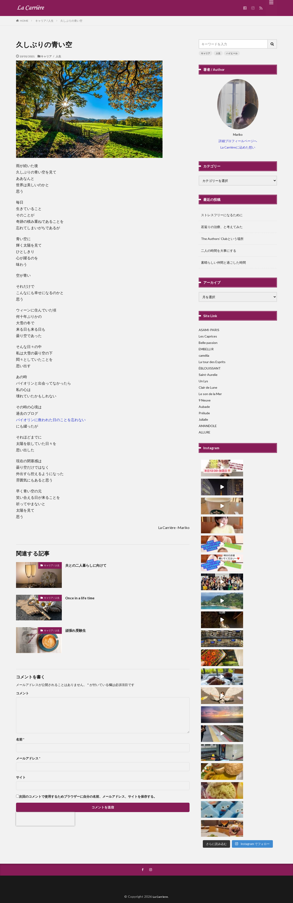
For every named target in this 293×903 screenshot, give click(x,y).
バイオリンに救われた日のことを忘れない (51, 419)
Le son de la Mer (210, 394)
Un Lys (203, 381)
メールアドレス (28, 758)
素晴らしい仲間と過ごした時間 (223, 262)
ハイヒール (232, 53)
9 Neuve (205, 400)
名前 (20, 739)
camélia (204, 355)
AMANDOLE (208, 426)
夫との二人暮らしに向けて (90, 565)
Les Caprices (208, 336)
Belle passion (208, 343)
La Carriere (160, 886)
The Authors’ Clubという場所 (222, 239)
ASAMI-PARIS (209, 330)
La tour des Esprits (212, 362)
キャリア (205, 53)
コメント (22, 693)
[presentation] (45, 819)
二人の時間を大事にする (218, 250)
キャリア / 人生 (44, 20)
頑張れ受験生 (77, 630)
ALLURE (204, 432)
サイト (21, 777)
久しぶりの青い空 (71, 20)
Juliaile (203, 419)
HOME (24, 20)
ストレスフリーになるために (222, 215)
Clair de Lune (208, 387)
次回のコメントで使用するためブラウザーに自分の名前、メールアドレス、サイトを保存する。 (88, 796)
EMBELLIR (206, 349)
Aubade (204, 407)
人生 (218, 53)
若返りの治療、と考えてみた (222, 227)
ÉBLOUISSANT (210, 368)
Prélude (204, 413)
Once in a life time (81, 597)
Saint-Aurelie (208, 375)
